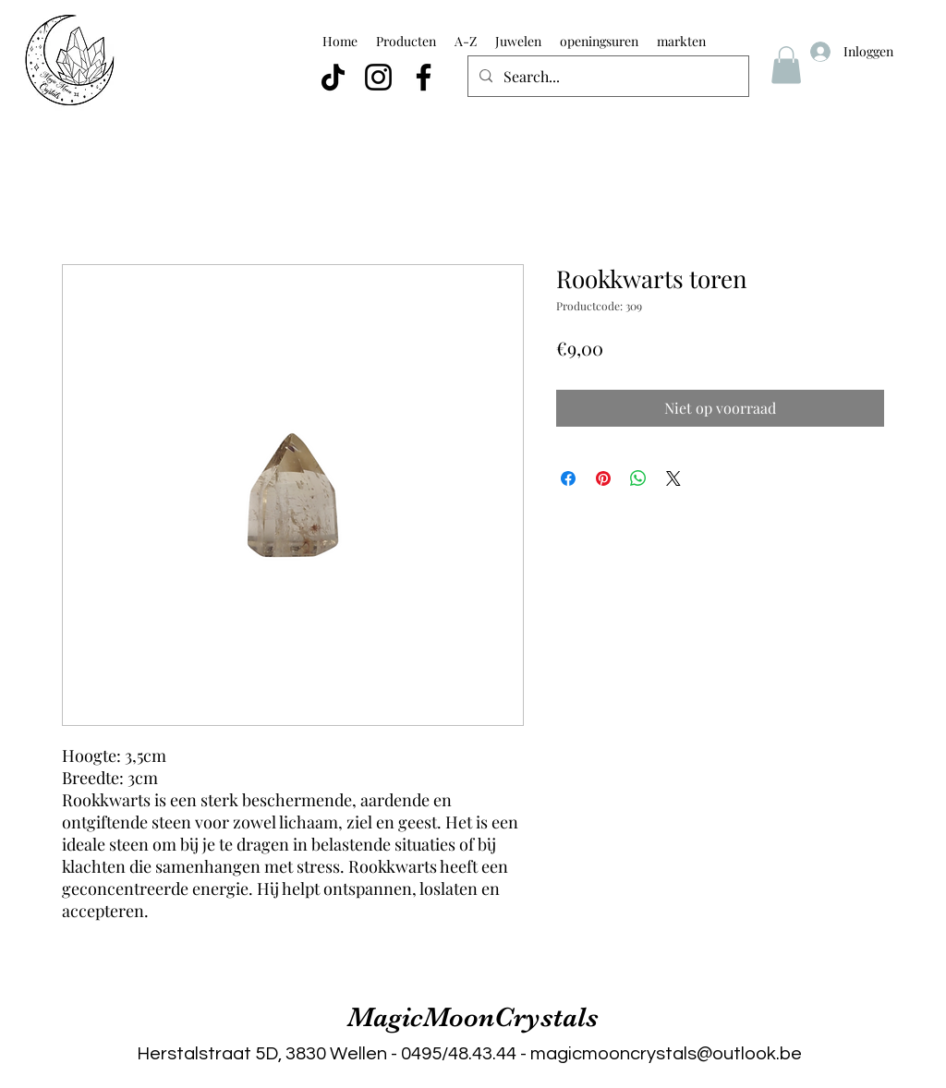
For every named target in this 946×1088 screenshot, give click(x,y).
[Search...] (606, 76)
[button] (786, 65)
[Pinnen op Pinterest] (603, 478)
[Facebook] (424, 77)
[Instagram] (378, 77)
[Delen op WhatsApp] (638, 478)
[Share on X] (673, 478)
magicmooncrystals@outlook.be (666, 1054)
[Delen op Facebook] (568, 478)
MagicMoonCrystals (473, 1017)
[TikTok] (333, 77)
